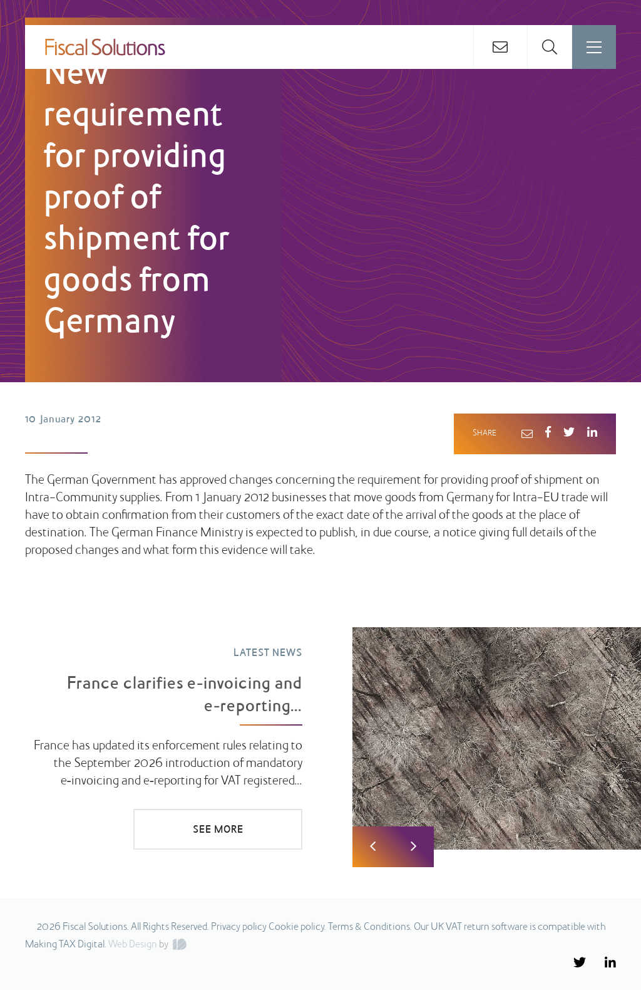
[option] (320, 730)
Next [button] (413, 846)
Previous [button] (372, 846)
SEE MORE (218, 830)
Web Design (132, 945)
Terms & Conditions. (370, 927)
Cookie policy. (297, 927)
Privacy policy (239, 927)
